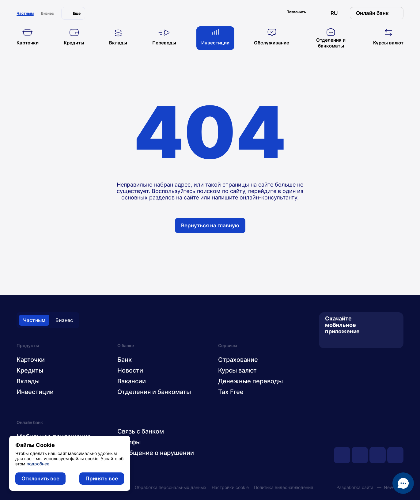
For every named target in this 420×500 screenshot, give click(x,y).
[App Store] (329, 341)
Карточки (31, 359)
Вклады (28, 381)
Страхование (238, 359)
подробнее (38, 463)
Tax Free (231, 392)
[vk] (360, 455)
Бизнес (64, 320)
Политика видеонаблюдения (283, 487)
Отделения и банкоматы (154, 392)
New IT (391, 487)
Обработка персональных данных (170, 487)
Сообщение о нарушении (155, 452)
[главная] (210, 12)
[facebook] (377, 455)
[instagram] (395, 455)
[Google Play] (339, 341)
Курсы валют (237, 370)
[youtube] (342, 455)
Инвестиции (35, 392)
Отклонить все (40, 478)
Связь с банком (140, 431)
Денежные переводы (250, 381)
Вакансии (131, 381)
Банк (124, 359)
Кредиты (30, 370)
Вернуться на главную (210, 225)
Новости (130, 370)
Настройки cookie (230, 487)
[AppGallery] (349, 341)
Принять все (101, 478)
